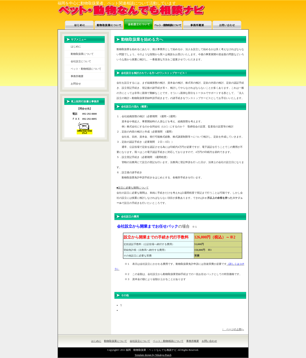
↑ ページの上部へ (233, 329)
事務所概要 (77, 76)
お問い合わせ (209, 341)
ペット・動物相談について (86, 68)
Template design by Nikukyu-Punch (153, 355)
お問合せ (76, 83)
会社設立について (81, 61)
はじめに (76, 46)
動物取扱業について (82, 53)
